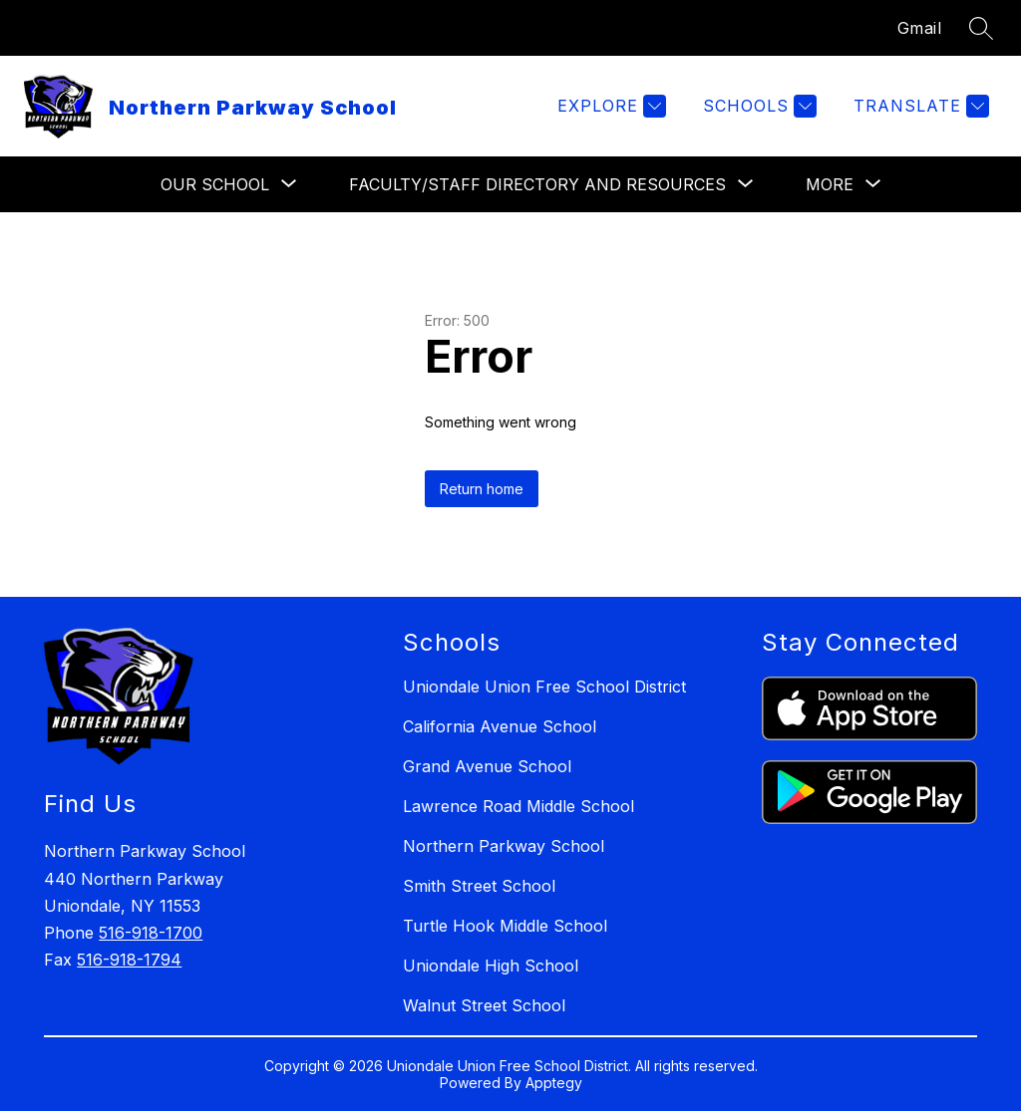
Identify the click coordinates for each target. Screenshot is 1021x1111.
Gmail (919, 28)
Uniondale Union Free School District (544, 686)
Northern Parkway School (503, 846)
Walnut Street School (484, 1005)
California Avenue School (499, 726)
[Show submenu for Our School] (215, 184)
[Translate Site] (919, 106)
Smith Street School (479, 886)
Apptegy (553, 1082)
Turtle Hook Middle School (505, 926)
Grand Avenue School (487, 766)
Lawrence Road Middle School (518, 806)
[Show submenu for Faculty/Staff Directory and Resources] (537, 184)
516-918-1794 (129, 960)
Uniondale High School (490, 965)
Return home (481, 488)
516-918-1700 (150, 933)
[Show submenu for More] (829, 184)
